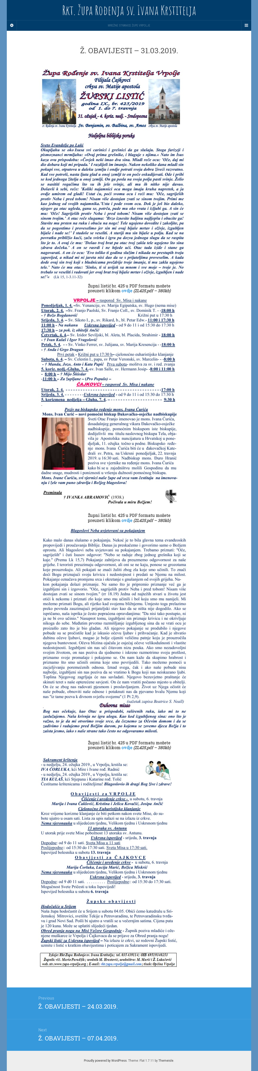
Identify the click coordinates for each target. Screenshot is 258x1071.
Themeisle (165, 1060)
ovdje (127, 290)
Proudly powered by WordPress (105, 1060)
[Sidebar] (12, 25)
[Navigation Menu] (246, 25)
